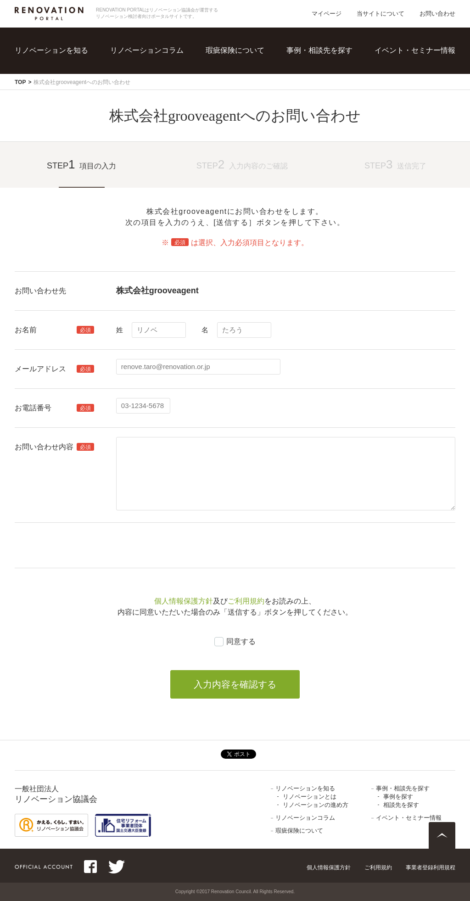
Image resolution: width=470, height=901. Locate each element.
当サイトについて (380, 13)
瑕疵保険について (235, 50)
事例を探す (398, 796)
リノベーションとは (309, 796)
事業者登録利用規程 (430, 867)
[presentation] (186, 545)
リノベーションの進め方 (315, 804)
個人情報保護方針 (183, 601)
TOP (20, 82)
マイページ (326, 13)
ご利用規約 (246, 601)
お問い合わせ (437, 13)
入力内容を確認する (235, 684)
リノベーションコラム (147, 50)
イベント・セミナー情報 (415, 50)
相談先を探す (401, 804)
